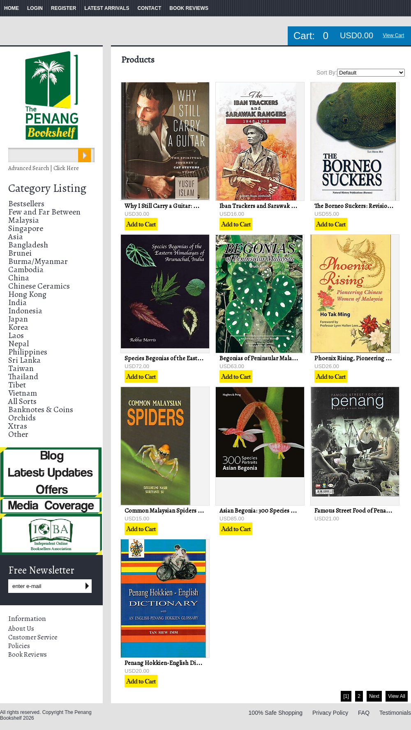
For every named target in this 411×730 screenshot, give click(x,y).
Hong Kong (27, 294)
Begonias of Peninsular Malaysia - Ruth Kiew (276, 358)
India (17, 302)
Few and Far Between (44, 211)
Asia (15, 236)
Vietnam (22, 393)
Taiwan (21, 368)
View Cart (393, 35)
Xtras (17, 425)
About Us (21, 628)
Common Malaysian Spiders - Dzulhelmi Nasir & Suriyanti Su (204, 510)
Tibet (17, 384)
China (18, 277)
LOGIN (35, 8)
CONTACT (149, 8)
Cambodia (26, 269)
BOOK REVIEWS (188, 8)
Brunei (20, 253)
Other (18, 434)
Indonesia (25, 310)
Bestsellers (26, 203)
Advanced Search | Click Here (43, 168)
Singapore (25, 228)
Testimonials (395, 712)
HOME (11, 8)
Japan (18, 318)
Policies (19, 646)
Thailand (23, 376)
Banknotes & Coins (40, 409)
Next (374, 696)
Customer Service (33, 637)
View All (396, 696)
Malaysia (23, 220)
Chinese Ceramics (39, 286)
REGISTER (63, 8)
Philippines (27, 351)
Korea (18, 327)
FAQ (363, 712)
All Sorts (22, 401)
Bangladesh (28, 244)
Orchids (22, 417)
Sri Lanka (24, 360)
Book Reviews (27, 654)
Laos (16, 335)
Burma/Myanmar (38, 261)
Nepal (18, 343)
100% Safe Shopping (276, 712)
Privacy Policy (330, 712)
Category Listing (47, 188)
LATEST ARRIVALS (106, 8)
